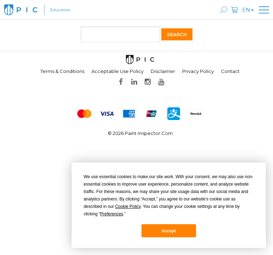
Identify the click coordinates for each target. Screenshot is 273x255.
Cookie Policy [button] (128, 206)
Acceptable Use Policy (117, 71)
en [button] (248, 9)
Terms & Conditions (62, 71)
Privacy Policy (198, 71)
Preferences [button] (111, 213)
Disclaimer (163, 71)
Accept (169, 230)
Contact (230, 71)
